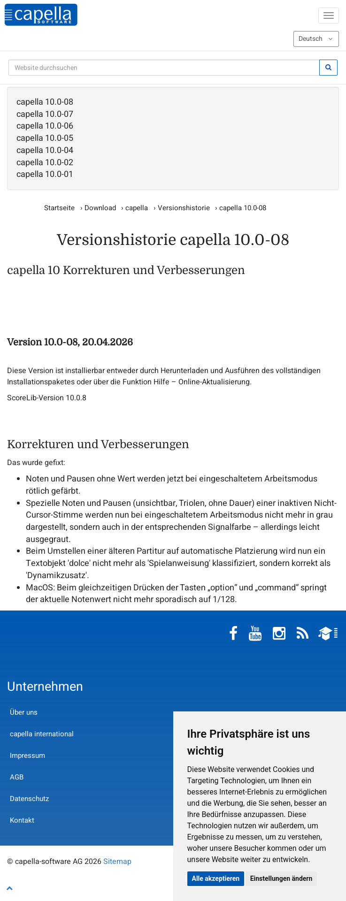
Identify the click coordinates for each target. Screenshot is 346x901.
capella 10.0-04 (44, 151)
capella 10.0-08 (44, 102)
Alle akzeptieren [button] (216, 878)
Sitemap (117, 861)
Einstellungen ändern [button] (281, 878)
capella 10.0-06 (44, 126)
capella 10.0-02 (44, 163)
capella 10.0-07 (44, 114)
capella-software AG (41, 15)
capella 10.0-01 (44, 174)
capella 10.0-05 (44, 138)
